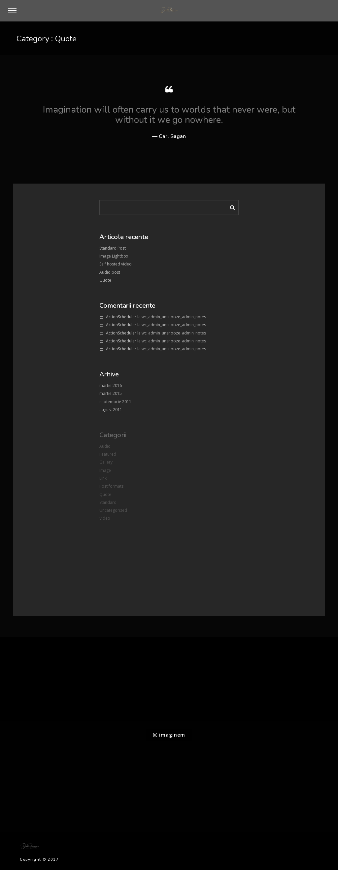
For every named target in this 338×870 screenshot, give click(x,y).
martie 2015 (110, 393)
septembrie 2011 (115, 401)
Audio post (109, 272)
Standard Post (112, 248)
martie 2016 (110, 385)
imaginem (169, 735)
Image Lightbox (113, 256)
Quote (105, 280)
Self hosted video (115, 264)
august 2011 (110, 409)
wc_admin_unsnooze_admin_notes (174, 317)
